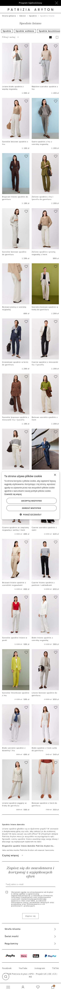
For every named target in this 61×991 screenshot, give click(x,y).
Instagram (40, 968)
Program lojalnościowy (30, 3)
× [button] (55, 475)
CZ (54, 974)
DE (49, 974)
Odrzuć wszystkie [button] (31, 508)
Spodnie (33, 16)
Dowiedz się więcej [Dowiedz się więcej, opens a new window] (13, 494)
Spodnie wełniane (25, 31)
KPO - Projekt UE (38, 974)
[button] (5, 976)
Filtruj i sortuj (10, 37)
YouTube (23, 968)
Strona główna (9, 16)
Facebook (7, 968)
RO (30, 977)
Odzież (22, 16)
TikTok (55, 968)
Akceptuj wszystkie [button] (31, 500)
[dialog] (31, 495)
